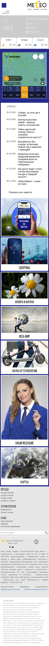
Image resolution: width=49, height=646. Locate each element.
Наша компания (7, 521)
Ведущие (4, 524)
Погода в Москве (7, 493)
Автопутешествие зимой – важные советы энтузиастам (28, 122)
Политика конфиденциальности (36, 589)
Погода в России (7, 495)
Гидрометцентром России (10, 589)
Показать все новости (20, 192)
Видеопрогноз (6, 509)
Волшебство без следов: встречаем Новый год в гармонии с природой (29, 145)
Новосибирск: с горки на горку (29, 182)
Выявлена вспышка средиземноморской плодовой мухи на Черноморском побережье (28, 159)
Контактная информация (10, 526)
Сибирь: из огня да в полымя (29, 114)
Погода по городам (8, 501)
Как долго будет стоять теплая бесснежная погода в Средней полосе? (30, 173)
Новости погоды (7, 512)
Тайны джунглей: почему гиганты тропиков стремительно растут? (30, 133)
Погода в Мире (6, 498)
